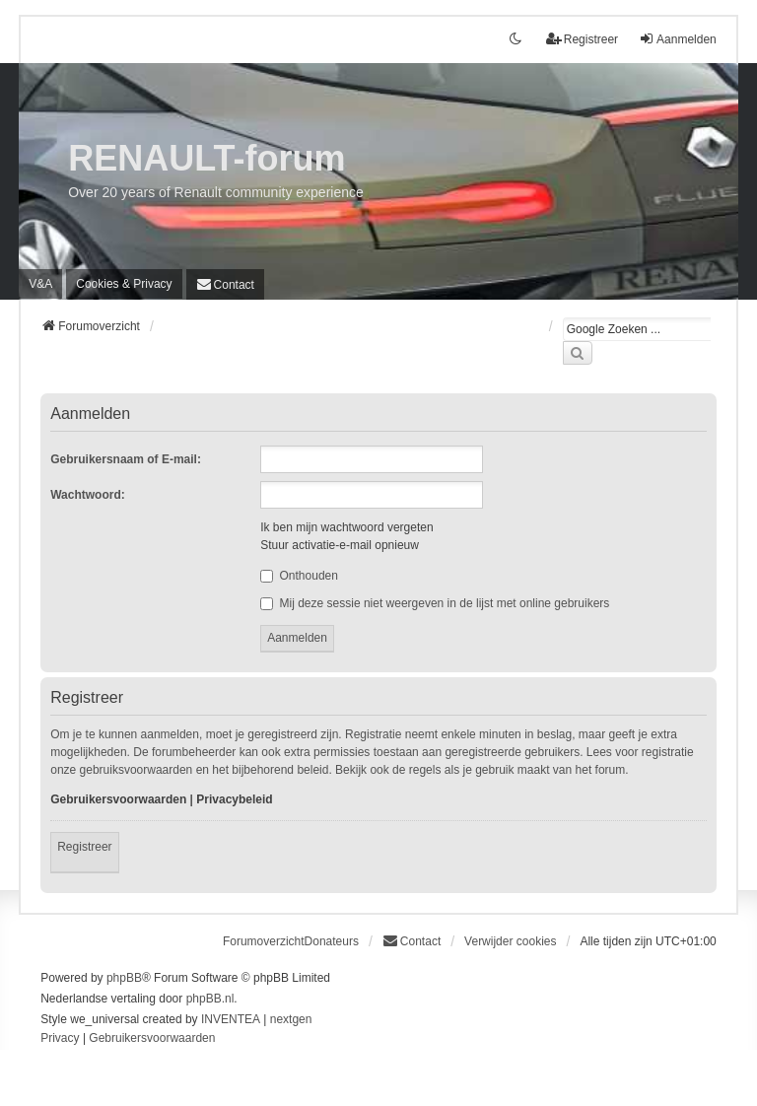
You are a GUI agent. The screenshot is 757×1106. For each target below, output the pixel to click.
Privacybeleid (234, 799)
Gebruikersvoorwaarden (118, 799)
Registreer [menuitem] (582, 39)
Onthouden (299, 576)
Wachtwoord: (87, 495)
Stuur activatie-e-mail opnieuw (339, 545)
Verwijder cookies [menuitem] (510, 941)
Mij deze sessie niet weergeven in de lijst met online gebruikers (434, 603)
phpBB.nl (210, 998)
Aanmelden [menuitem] (678, 39)
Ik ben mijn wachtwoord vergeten (346, 527)
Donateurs (332, 941)
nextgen (291, 1019)
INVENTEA (230, 1019)
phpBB (124, 978)
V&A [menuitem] (40, 284)
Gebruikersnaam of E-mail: (125, 459)
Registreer (84, 847)
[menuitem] (123, 284)
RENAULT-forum (206, 158)
